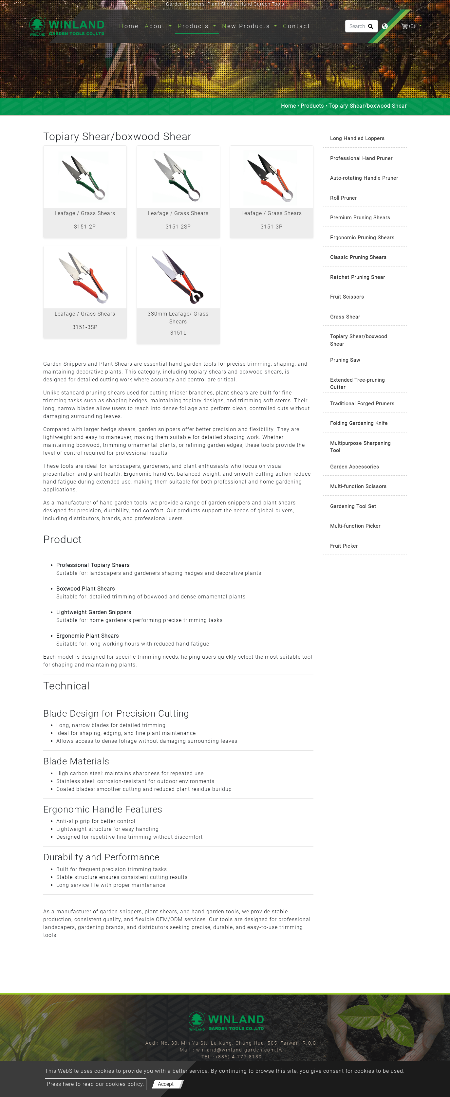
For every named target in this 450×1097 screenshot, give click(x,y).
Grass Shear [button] (345, 317)
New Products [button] (247, 26)
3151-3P (272, 227)
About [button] (156, 26)
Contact (296, 26)
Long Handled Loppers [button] (357, 138)
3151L (178, 333)
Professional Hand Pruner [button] (361, 158)
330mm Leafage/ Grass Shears (178, 318)
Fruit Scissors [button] (347, 297)
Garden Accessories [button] (354, 467)
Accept (166, 1084)
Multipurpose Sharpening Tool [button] (360, 447)
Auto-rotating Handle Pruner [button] (364, 178)
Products (312, 106)
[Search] (361, 26)
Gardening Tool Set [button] (353, 506)
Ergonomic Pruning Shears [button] (362, 238)
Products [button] (194, 26)
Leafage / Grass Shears (85, 213)
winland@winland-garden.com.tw (239, 1049)
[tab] (365, 139)
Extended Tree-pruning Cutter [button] (357, 384)
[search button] (369, 28)
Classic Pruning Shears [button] (358, 257)
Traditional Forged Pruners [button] (362, 404)
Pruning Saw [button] (345, 360)
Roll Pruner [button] (343, 198)
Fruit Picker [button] (344, 546)
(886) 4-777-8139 (239, 1056)
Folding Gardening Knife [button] (359, 423)
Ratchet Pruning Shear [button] (357, 277)
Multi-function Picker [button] (355, 526)
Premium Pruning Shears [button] (360, 218)
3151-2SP (178, 227)
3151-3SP (85, 327)
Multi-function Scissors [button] (358, 486)
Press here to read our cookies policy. (95, 1084)
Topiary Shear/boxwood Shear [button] (358, 340)
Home (130, 25)
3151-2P (85, 227)
